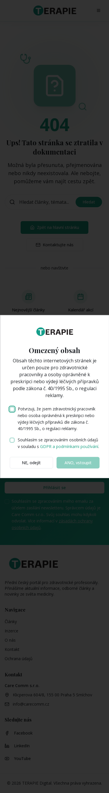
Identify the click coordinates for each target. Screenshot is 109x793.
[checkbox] (12, 409)
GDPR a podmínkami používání (69, 446)
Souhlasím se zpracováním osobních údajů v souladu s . (58, 443)
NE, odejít (31, 462)
